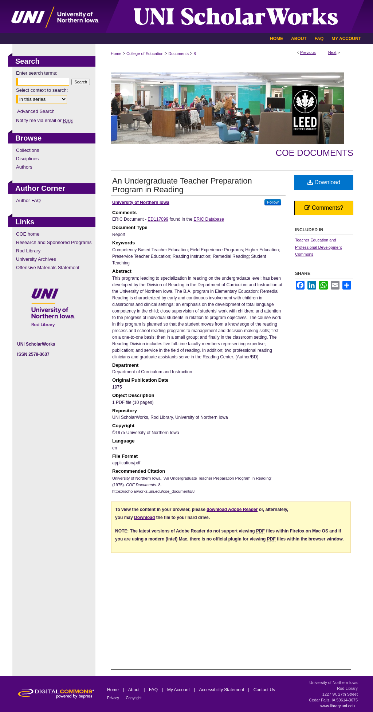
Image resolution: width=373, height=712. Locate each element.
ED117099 (158, 219)
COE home (27, 234)
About (134, 689)
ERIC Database (208, 219)
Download (324, 182)
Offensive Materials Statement (47, 267)
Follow (273, 202)
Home (116, 53)
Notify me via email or (44, 120)
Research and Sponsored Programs (53, 242)
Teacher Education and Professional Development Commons (318, 247)
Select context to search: (42, 90)
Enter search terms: (36, 73)
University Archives (36, 259)
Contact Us (264, 689)
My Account (179, 689)
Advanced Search (36, 111)
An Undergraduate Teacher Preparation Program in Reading (182, 185)
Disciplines (27, 158)
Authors (24, 167)
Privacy (113, 698)
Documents (178, 53)
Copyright (134, 698)
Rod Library (28, 250)
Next (332, 52)
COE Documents (314, 153)
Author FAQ (28, 200)
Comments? (324, 208)
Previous (308, 52)
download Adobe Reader (232, 509)
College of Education (145, 53)
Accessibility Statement (222, 689)
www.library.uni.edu (337, 706)
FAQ (154, 689)
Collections (27, 150)
